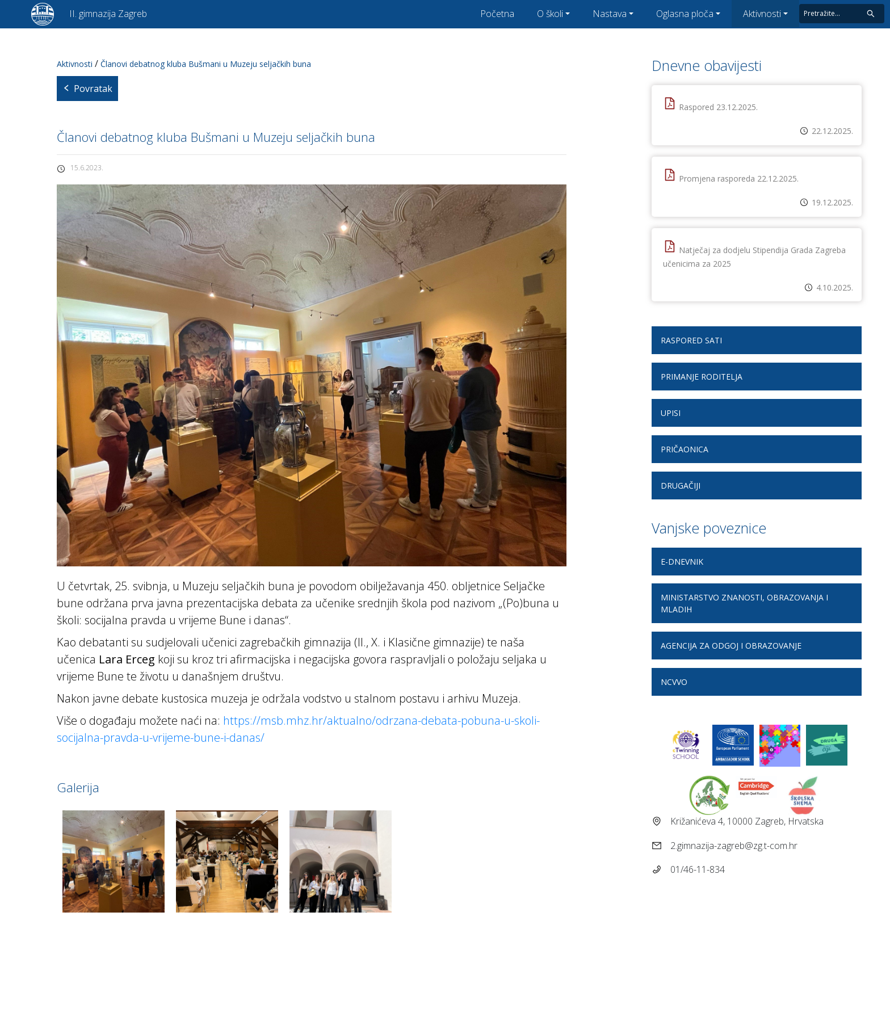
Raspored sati (691, 340)
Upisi (671, 412)
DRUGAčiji (680, 485)
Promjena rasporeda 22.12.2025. (739, 178)
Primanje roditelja (701, 376)
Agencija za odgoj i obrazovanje (731, 645)
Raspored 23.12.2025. (718, 107)
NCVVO (674, 681)
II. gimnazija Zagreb (108, 13)
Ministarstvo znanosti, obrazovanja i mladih (744, 603)
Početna (497, 13)
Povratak (87, 88)
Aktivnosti (762, 13)
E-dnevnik (682, 561)
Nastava (610, 13)
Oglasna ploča (684, 13)
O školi (550, 13)
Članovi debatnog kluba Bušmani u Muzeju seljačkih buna (205, 63)
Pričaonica (684, 449)
